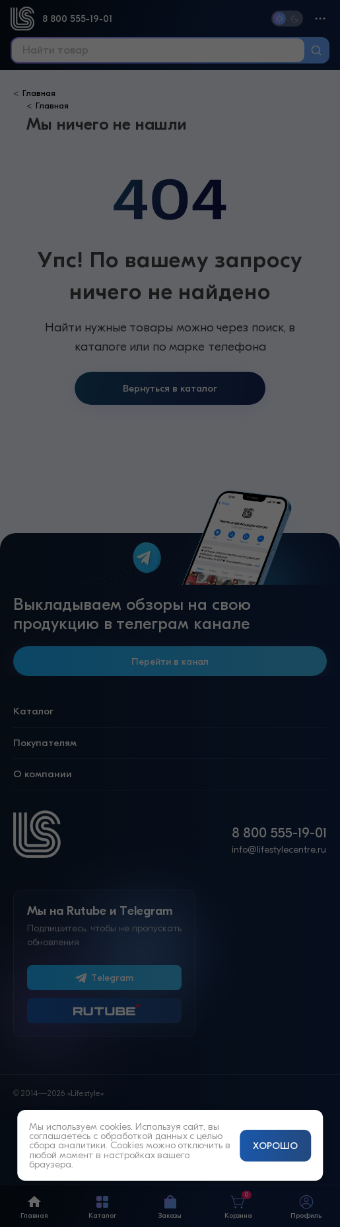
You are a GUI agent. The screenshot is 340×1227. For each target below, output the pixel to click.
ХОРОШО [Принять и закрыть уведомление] (275, 1145)
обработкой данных (143, 1135)
